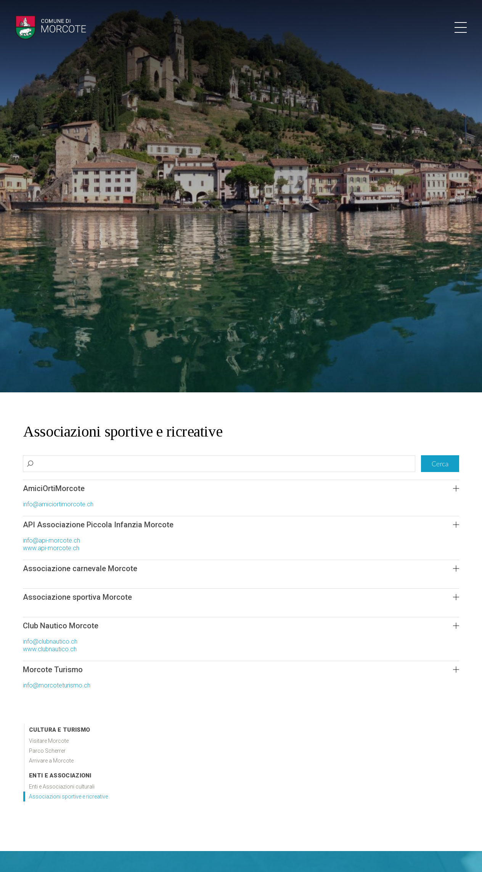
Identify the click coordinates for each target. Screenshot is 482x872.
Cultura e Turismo (59, 729)
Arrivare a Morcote (51, 761)
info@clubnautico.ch (50, 641)
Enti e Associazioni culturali (62, 787)
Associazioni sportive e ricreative (68, 796)
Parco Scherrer (47, 751)
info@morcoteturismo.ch (56, 685)
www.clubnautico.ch (50, 649)
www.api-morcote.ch (51, 548)
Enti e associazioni (60, 775)
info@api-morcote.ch (51, 540)
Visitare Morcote (49, 741)
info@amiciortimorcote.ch (58, 504)
